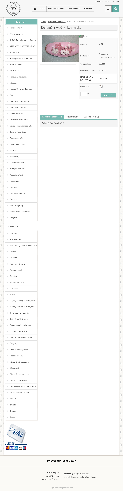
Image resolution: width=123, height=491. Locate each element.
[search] (108, 9)
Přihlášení (99, 2)
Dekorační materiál (57, 22)
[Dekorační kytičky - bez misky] (58, 49)
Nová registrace (112, 2)
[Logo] (13, 8)
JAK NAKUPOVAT (74, 8)
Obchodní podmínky (56, 8)
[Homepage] (35, 9)
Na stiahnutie (72, 117)
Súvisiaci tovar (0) (91, 117)
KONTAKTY (88, 8)
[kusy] (83, 94)
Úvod (43, 22)
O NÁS (42, 8)
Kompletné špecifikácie (52, 117)
